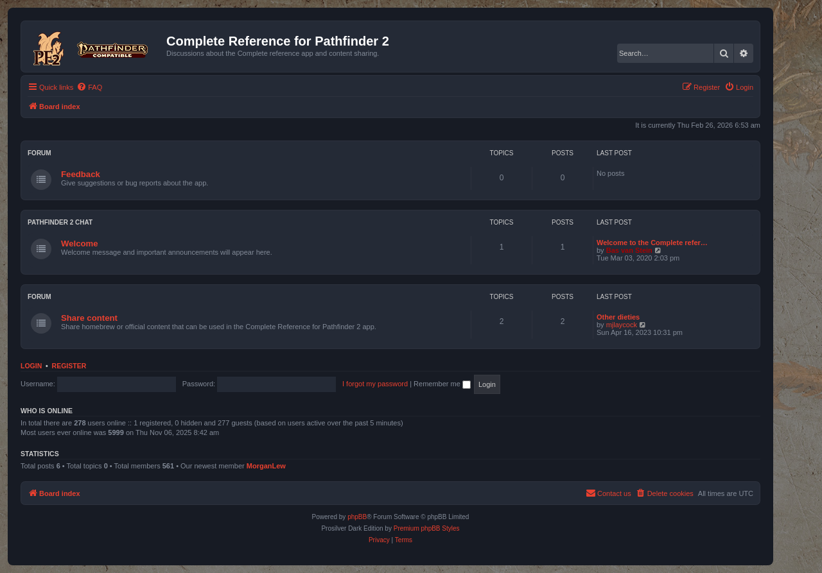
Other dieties (618, 317)
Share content (89, 318)
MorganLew (266, 466)
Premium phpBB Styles (427, 528)
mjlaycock (621, 325)
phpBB (357, 516)
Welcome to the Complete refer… (652, 242)
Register (69, 366)
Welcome (79, 243)
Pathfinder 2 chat (60, 222)
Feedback (80, 174)
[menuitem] (89, 87)
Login (31, 366)
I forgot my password (375, 384)
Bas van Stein (629, 250)
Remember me (442, 384)
